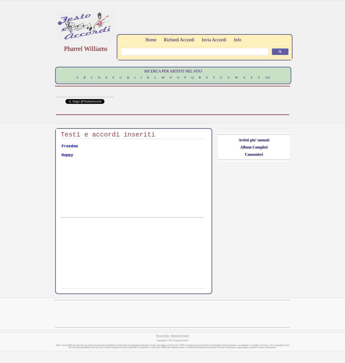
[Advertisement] (204, 16)
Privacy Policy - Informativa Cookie (172, 336)
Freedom (70, 146)
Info (237, 39)
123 (267, 77)
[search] (194, 51)
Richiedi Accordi (179, 39)
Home (150, 39)
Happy (67, 155)
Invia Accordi (214, 39)
